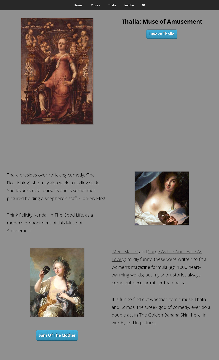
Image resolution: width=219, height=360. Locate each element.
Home (78, 5)
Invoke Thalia (161, 34)
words (118, 323)
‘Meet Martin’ (125, 251)
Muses (95, 5)
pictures (148, 323)
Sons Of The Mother (57, 335)
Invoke (129, 5)
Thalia (112, 5)
